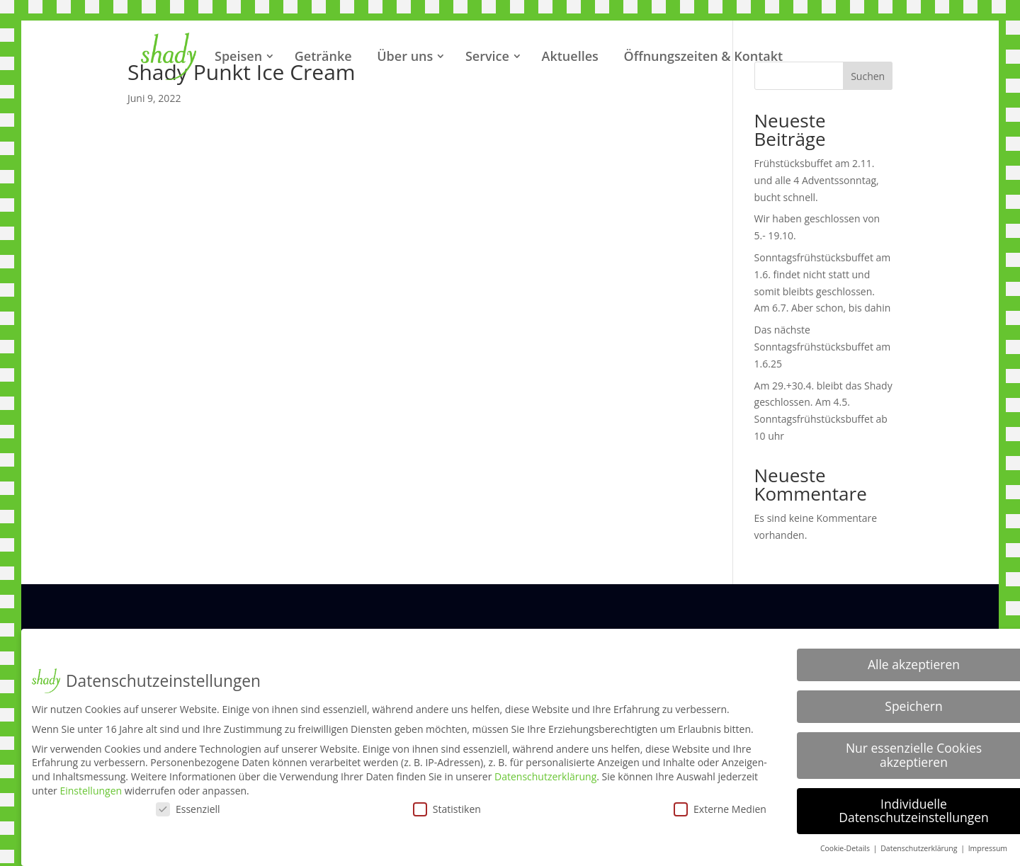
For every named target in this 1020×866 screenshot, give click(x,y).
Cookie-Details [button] (846, 848)
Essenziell (188, 809)
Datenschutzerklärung (545, 776)
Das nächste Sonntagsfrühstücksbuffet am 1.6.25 (822, 346)
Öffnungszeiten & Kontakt (703, 55)
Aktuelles (570, 55)
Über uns (405, 55)
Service (487, 55)
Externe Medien (720, 809)
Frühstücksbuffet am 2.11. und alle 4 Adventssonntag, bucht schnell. (816, 180)
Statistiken (447, 809)
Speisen (238, 55)
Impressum (987, 848)
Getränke (323, 55)
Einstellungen (91, 790)
